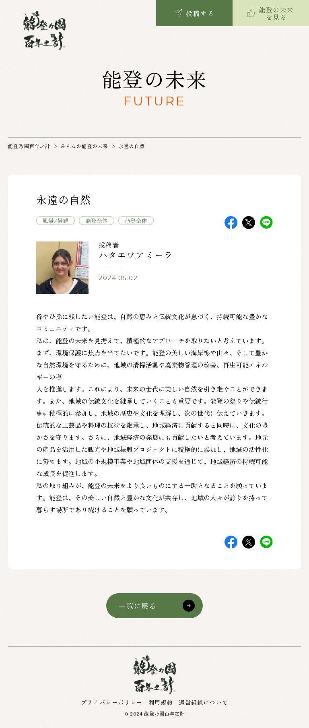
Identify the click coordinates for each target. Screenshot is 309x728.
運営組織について (203, 702)
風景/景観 (55, 221)
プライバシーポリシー (112, 702)
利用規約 (160, 702)
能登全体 (96, 221)
